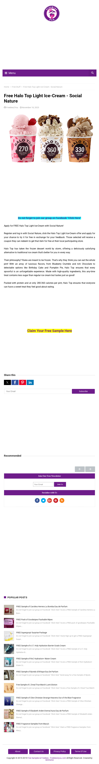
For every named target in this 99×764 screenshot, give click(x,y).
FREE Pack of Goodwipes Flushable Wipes (34, 619)
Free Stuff (16, 87)
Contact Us (39, 751)
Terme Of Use (80, 751)
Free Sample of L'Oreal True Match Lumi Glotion (36, 685)
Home (6, 87)
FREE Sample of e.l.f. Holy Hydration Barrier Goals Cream (41, 645)
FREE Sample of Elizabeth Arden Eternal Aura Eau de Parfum (42, 711)
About (17, 751)
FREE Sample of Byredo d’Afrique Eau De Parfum (37, 672)
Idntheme (49, 760)
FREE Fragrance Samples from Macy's (32, 724)
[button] (7, 382)
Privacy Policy (60, 751)
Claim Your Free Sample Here (49, 331)
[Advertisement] (51, 46)
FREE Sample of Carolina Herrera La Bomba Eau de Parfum (41, 606)
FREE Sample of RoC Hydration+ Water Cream (36, 659)
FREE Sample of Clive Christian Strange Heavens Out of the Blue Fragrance (48, 698)
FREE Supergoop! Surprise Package (31, 632)
